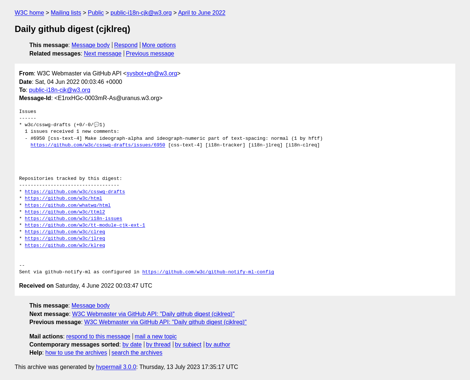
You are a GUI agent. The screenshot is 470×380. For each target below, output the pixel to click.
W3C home (29, 13)
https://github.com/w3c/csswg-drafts (75, 192)
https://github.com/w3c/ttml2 (65, 212)
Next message (103, 53)
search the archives (137, 352)
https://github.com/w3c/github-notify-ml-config (208, 272)
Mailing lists (66, 13)
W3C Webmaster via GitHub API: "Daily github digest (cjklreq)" (153, 314)
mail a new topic (156, 336)
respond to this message (98, 336)
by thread (158, 344)
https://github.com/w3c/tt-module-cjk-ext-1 (85, 225)
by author (218, 344)
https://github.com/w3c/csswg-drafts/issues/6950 (97, 145)
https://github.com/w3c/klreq (65, 245)
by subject (188, 344)
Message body (91, 45)
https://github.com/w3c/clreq (65, 232)
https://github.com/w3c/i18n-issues (73, 219)
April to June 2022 (201, 13)
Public (96, 13)
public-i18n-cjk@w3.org (141, 13)
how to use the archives (76, 352)
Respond (126, 45)
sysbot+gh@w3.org (152, 73)
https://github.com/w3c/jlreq (65, 238)
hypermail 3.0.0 (116, 367)
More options (159, 45)
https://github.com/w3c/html (63, 198)
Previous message (150, 53)
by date (131, 344)
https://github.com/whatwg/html (68, 205)
